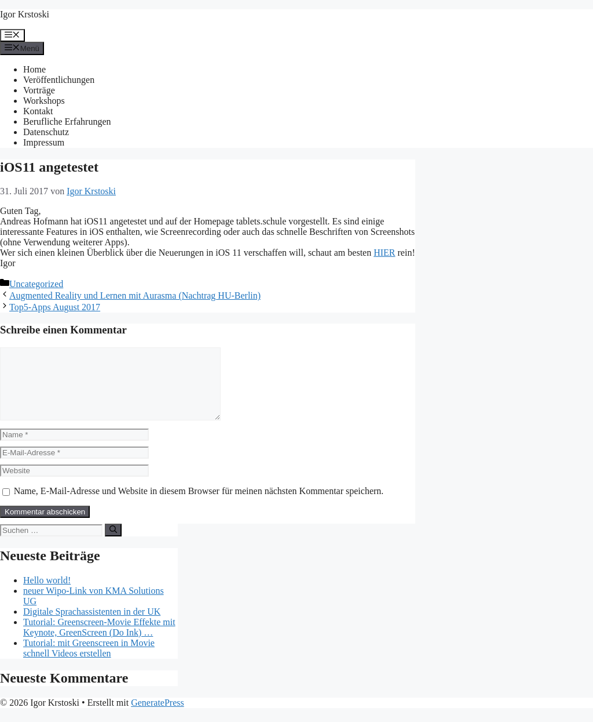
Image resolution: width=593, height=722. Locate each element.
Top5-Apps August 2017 (54, 307)
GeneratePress (157, 716)
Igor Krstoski (24, 14)
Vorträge (39, 90)
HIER (384, 252)
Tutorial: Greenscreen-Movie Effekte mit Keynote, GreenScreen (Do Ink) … (99, 641)
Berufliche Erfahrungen (67, 121)
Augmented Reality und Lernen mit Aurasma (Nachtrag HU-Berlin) (135, 295)
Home (34, 69)
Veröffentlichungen (58, 80)
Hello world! (47, 594)
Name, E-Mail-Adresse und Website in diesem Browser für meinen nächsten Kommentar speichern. (199, 505)
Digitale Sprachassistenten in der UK (91, 625)
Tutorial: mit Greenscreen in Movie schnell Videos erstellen (89, 662)
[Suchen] (113, 544)
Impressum (43, 142)
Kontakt (38, 111)
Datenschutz (46, 132)
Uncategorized (36, 284)
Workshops (44, 101)
